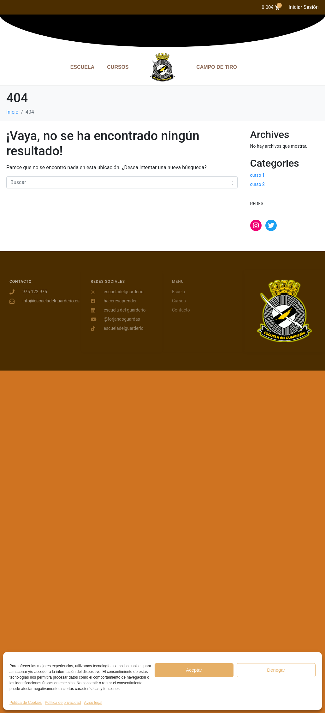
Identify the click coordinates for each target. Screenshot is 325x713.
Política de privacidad (63, 702)
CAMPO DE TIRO (216, 67)
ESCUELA (82, 67)
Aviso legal (93, 702)
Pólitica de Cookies (25, 702)
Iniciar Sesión (303, 7)
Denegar (276, 670)
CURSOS (117, 67)
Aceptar (194, 670)
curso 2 (257, 184)
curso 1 (257, 175)
